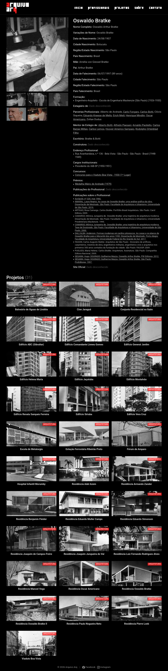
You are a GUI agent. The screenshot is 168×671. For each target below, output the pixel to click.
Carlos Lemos (96, 129)
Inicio (78, 8)
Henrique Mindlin (135, 115)
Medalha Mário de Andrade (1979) (93, 184)
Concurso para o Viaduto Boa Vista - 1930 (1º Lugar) (103, 175)
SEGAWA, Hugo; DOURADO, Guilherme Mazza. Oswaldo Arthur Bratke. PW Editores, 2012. (117, 256)
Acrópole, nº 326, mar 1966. (88, 198)
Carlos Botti (146, 111)
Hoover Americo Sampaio (120, 129)
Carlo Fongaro (131, 111)
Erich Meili (119, 115)
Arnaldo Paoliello (142, 125)
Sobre (138, 8)
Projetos (121, 8)
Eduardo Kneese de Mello (97, 115)
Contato (155, 8)
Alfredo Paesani (122, 125)
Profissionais (98, 8)
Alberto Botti (105, 125)
